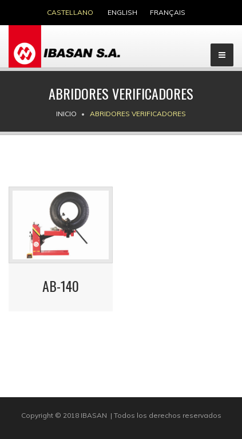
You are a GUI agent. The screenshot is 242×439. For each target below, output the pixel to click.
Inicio (66, 113)
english (122, 12)
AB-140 (60, 285)
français (167, 12)
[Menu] (222, 54)
